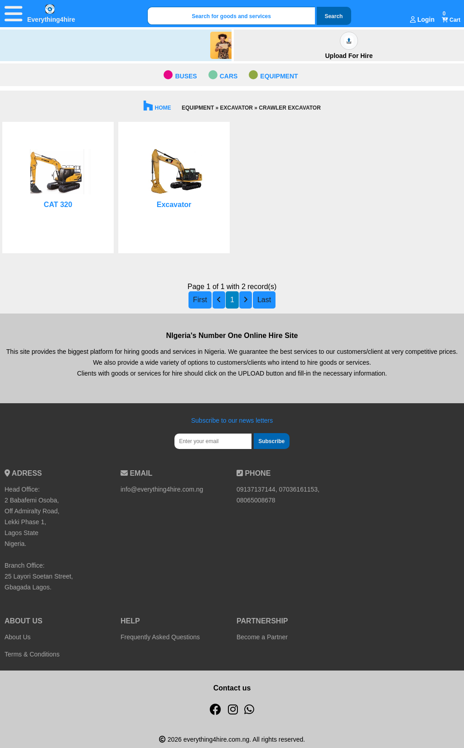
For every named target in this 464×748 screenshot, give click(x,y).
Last (264, 300)
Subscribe (271, 441)
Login (422, 19)
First (200, 300)
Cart (451, 20)
